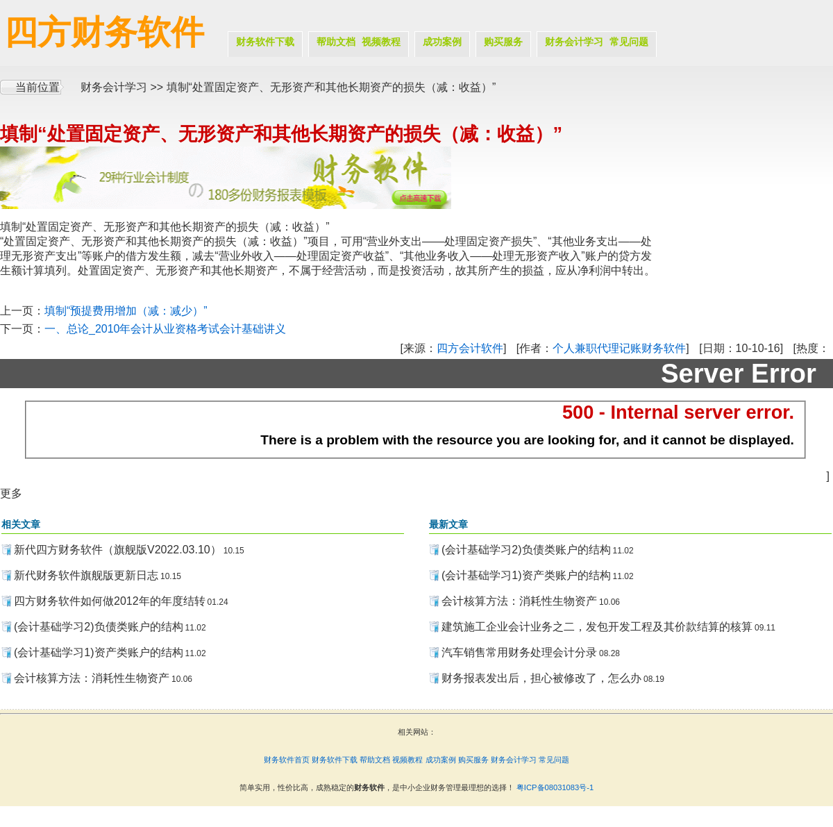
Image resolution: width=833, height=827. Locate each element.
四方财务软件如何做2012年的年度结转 (109, 601)
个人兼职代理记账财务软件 (619, 348)
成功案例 (442, 41)
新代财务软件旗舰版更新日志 (86, 575)
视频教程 (381, 41)
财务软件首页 (287, 759)
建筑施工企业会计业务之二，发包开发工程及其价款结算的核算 (596, 627)
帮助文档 (336, 41)
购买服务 (503, 41)
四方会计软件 (470, 348)
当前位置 (37, 87)
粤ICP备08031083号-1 (555, 787)
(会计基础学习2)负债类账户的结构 (98, 627)
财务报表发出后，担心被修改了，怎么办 (541, 678)
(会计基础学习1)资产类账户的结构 (98, 652)
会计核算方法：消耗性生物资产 (91, 678)
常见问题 (628, 41)
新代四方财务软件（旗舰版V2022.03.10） (117, 549)
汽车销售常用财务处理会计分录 (519, 652)
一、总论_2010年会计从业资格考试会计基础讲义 (165, 329)
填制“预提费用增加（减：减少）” (126, 311)
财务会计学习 (574, 41)
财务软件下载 (265, 41)
